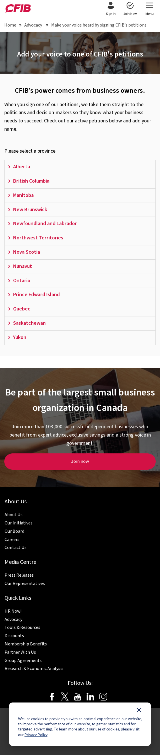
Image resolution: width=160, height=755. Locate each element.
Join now (80, 461)
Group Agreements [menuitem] (23, 660)
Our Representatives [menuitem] (25, 583)
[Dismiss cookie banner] (139, 711)
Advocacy (33, 25)
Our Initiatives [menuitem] (19, 523)
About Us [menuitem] (14, 515)
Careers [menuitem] (12, 539)
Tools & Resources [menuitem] (22, 627)
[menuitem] (111, 9)
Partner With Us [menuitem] (20, 652)
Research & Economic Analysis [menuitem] (34, 668)
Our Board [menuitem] (14, 531)
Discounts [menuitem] (14, 636)
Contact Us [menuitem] (16, 547)
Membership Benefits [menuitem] (26, 644)
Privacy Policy (36, 734)
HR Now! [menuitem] (13, 611)
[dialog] (80, 724)
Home (10, 25)
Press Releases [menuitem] (19, 575)
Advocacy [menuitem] (13, 619)
